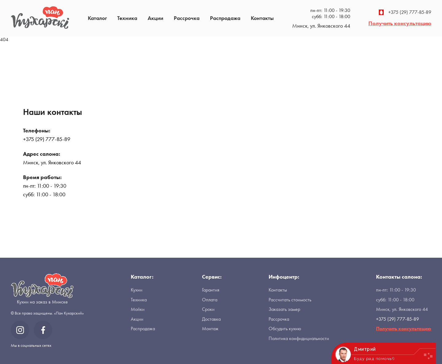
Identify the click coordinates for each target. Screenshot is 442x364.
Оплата (209, 299)
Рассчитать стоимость (290, 299)
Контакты (262, 18)
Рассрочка (187, 18)
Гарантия (210, 290)
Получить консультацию (399, 23)
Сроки (208, 309)
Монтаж (210, 328)
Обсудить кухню (285, 328)
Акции (155, 18)
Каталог (97, 18)
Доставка (211, 319)
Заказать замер (284, 309)
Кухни (136, 290)
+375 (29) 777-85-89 (405, 12)
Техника (127, 18)
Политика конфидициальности (299, 338)
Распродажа (225, 18)
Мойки (138, 309)
